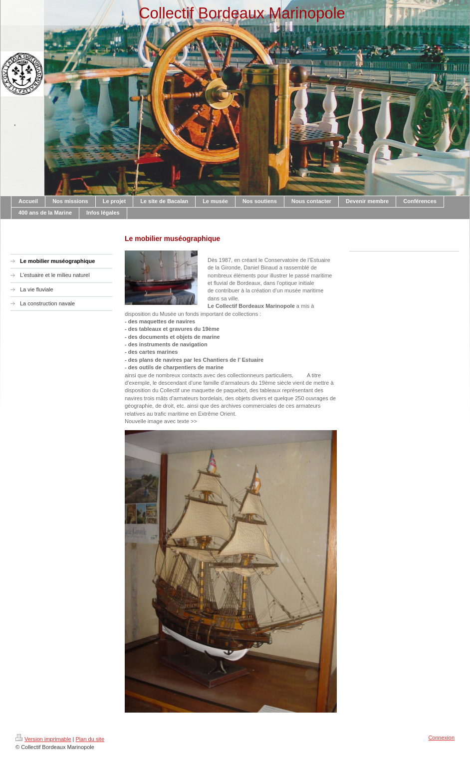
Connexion (441, 738)
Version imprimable (43, 739)
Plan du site (90, 739)
